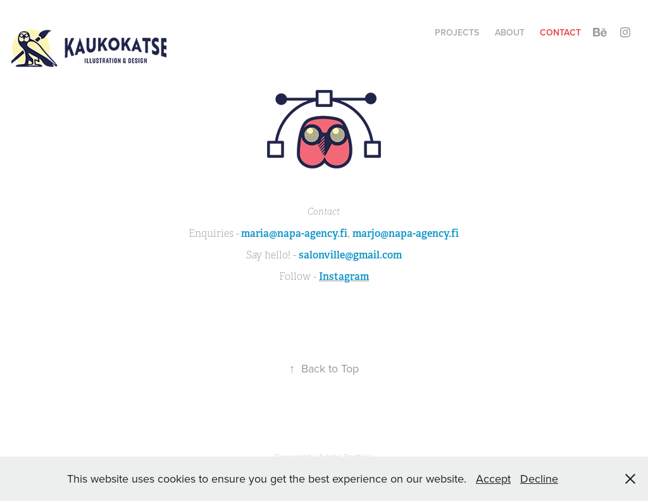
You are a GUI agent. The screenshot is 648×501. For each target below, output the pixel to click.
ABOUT (510, 32)
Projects (457, 32)
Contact (560, 32)
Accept (493, 478)
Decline (539, 478)
